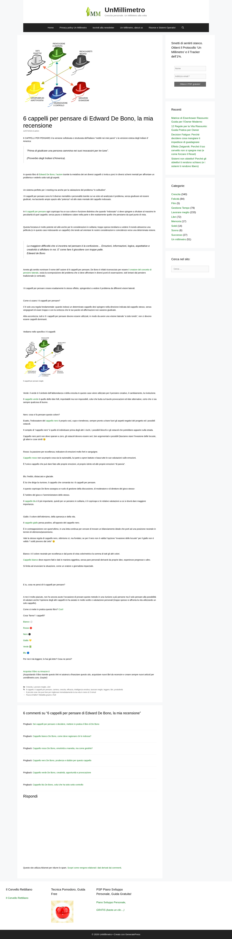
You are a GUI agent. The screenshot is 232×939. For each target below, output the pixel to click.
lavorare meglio (97, 690)
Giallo (26, 640)
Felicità (175, 198)
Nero (25, 634)
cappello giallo (31, 523)
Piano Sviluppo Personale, (111, 902)
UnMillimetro (125, 10)
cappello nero (52, 421)
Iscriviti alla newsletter (103, 27)
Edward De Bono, (47, 174)
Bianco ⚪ (28, 622)
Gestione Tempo (180, 208)
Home (51, 27)
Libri (48, 687)
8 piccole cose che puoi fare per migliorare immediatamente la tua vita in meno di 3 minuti (61, 692)
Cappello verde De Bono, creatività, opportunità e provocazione (62, 772)
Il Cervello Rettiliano (17, 898)
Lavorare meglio (40, 687)
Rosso (26, 628)
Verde (26, 646)
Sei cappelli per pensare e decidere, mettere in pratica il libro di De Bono (66, 724)
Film (173, 203)
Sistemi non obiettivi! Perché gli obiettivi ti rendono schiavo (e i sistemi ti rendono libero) (188, 162)
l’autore (59, 174)
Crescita (29, 687)
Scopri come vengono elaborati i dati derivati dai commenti (94, 868)
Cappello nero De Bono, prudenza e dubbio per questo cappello (62, 760)
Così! (60, 609)
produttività (118, 690)
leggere (107, 690)
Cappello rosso (30, 458)
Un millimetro (178, 239)
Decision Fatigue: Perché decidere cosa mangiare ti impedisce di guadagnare (185, 138)
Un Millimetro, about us (131, 27)
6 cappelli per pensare (35, 211)
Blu (24, 653)
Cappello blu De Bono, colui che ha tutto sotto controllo (58, 784)
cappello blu (30, 501)
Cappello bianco (30, 560)
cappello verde (31, 399)
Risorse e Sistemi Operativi (162, 27)
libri (112, 690)
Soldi (174, 226)
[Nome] (190, 68)
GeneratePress (132, 934)
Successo (176, 235)
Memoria (176, 221)
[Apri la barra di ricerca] (182, 27)
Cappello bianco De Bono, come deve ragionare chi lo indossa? (62, 736)
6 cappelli (30, 690)
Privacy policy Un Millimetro (73, 27)
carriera (56, 690)
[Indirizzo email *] (190, 76)
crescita (63, 690)
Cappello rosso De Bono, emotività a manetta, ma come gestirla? (63, 748)
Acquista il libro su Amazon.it (36, 671)
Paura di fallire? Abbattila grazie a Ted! (41, 695)
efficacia (70, 690)
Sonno (175, 230)
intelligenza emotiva (82, 690)
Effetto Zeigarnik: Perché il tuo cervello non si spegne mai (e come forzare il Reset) (188, 150)
